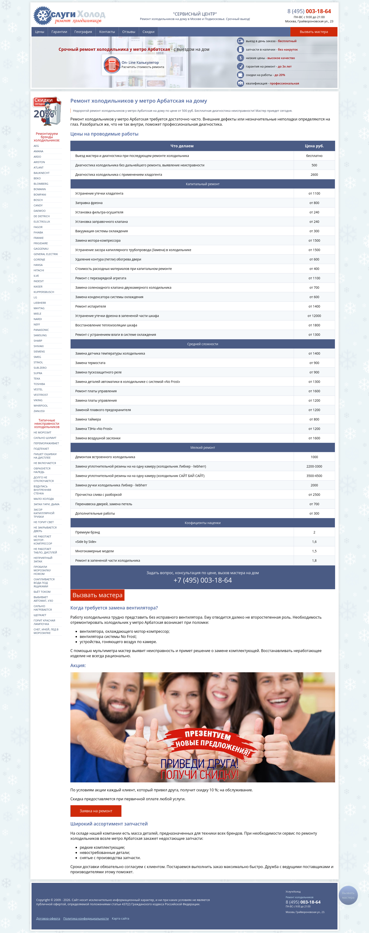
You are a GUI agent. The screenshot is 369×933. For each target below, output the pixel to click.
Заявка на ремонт (96, 810)
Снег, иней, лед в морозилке (46, 631)
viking (38, 400)
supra (38, 373)
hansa (38, 265)
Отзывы (128, 31)
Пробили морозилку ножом (42, 570)
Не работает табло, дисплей (45, 550)
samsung (40, 335)
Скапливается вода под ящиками (44, 582)
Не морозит (42, 432)
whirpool (41, 405)
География (83, 31)
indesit (39, 281)
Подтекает (41, 448)
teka (37, 378)
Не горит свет (44, 522)
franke (39, 238)
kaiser (38, 286)
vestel (38, 389)
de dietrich (42, 216)
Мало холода (44, 499)
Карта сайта (120, 918)
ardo (37, 156)
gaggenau (41, 248)
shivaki (39, 346)
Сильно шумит (45, 438)
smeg (37, 357)
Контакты (107, 31)
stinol (38, 362)
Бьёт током (42, 591)
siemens (39, 351)
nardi (38, 319)
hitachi (39, 270)
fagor (38, 227)
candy (38, 205)
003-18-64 (309, 11)
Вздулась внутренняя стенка (42, 490)
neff (37, 324)
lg (35, 297)
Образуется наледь (42, 470)
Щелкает (40, 615)
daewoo (40, 210)
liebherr (40, 302)
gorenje (39, 259)
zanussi (39, 411)
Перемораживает (46, 443)
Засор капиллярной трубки (44, 513)
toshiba (39, 384)
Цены (39, 31)
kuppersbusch (44, 292)
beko (37, 178)
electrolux (42, 221)
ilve (36, 275)
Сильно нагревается (43, 607)
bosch (38, 200)
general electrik (46, 254)
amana (38, 151)
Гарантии (59, 31)
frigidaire (41, 243)
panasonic (41, 330)
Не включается (45, 463)
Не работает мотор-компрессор (43, 540)
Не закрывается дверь (45, 529)
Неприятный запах (43, 559)
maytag (39, 308)
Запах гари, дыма (47, 504)
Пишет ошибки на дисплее (45, 455)
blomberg (41, 183)
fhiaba (38, 232)
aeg (36, 146)
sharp (38, 340)
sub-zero (40, 367)
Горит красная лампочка (44, 622)
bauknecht (41, 173)
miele (37, 313)
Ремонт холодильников (299, 897)
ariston (39, 162)
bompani (40, 194)
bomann (40, 189)
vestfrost (41, 394)
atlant (39, 167)
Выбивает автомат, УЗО (43, 598)
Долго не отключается (44, 479)
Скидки (149, 31)
